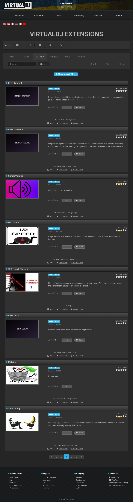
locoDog (123, 181)
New (12, 56)
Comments (63, 123)
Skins (26, 56)
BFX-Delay (13, 315)
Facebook (114, 477)
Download (39, 15)
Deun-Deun (122, 88)
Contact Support (49, 477)
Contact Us (80, 480)
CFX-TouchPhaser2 (18, 269)
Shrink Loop (14, 408)
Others (81, 56)
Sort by (95, 64)
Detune (12, 362)
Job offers (80, 483)
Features (12, 483)
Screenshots (14, 488)
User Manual (48, 480)
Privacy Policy (81, 485)
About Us (79, 477)
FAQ (44, 483)
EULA (78, 488)
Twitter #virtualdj (117, 485)
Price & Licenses (15, 485)
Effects (40, 56)
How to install (78, 123)
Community (78, 15)
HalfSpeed (13, 222)
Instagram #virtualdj (118, 483)
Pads (67, 56)
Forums (46, 488)
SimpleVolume (15, 176)
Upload (122, 64)
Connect (118, 15)
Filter (109, 64)
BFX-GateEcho (15, 129)
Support (98, 15)
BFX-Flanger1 (15, 83)
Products (19, 15)
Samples (54, 56)
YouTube (113, 480)
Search (43, 64)
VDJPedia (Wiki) (49, 485)
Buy (59, 15)
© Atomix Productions (66, 499)
